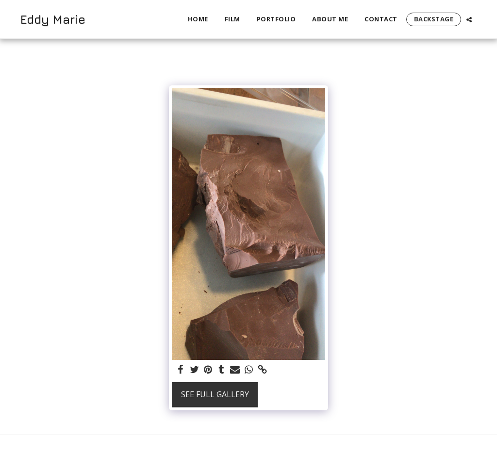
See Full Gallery (215, 394)
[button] (469, 19)
